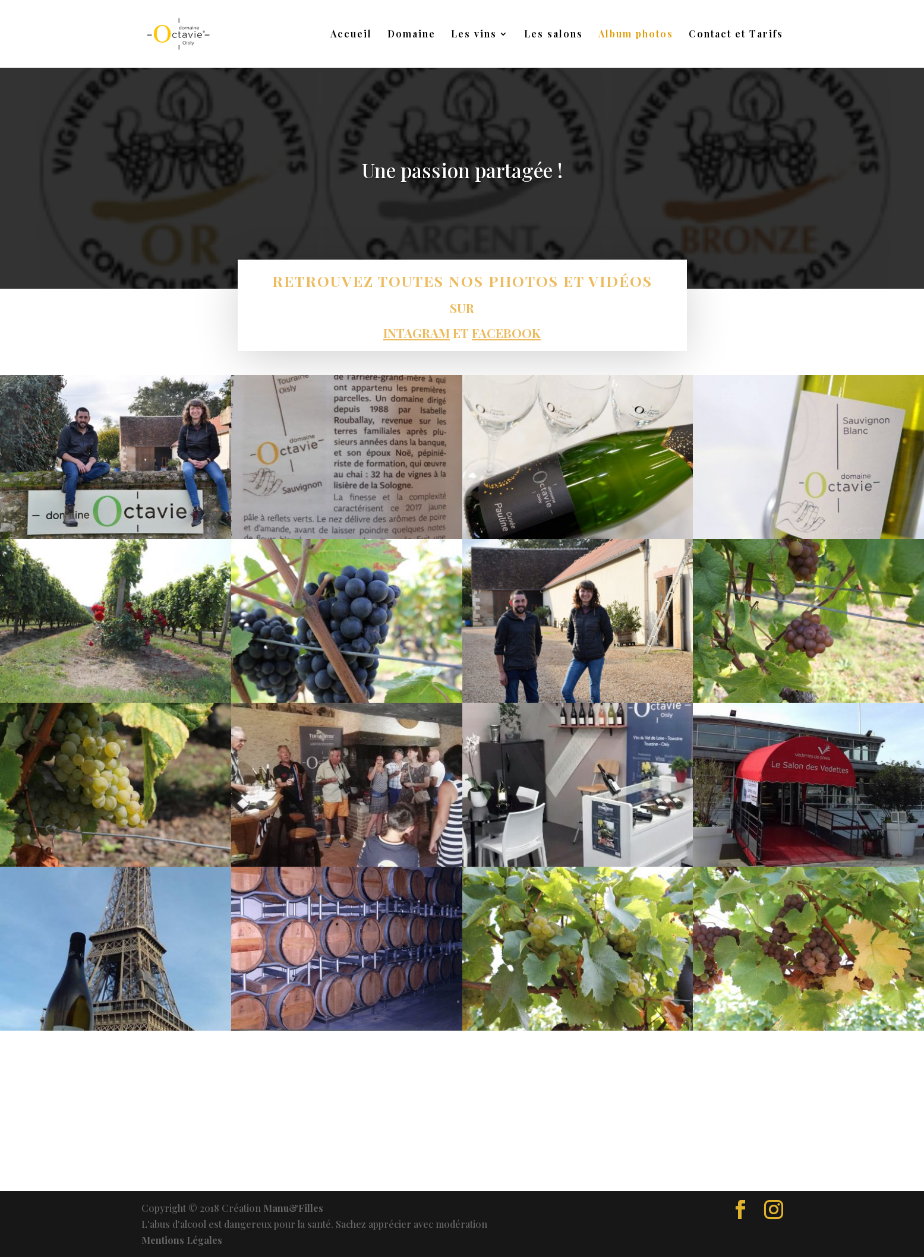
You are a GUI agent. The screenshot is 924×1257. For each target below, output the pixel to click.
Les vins (474, 35)
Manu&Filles (293, 1208)
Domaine (411, 35)
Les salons (553, 35)
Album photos (635, 35)
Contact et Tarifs (736, 35)
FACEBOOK (506, 332)
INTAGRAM (417, 332)
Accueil (351, 35)
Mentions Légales (181, 1240)
